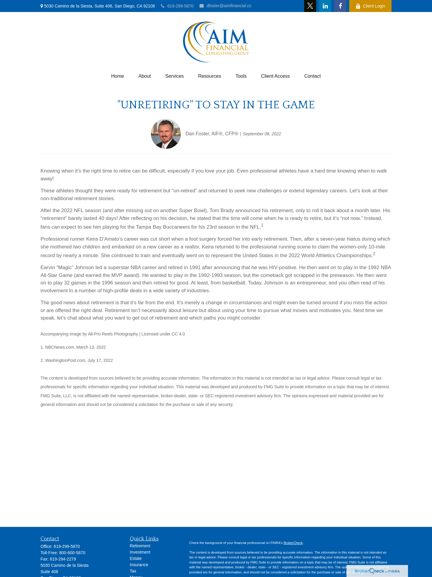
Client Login (370, 6)
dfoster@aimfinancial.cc (225, 5)
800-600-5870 (72, 552)
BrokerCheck (293, 543)
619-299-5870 (177, 6)
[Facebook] (340, 6)
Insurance (139, 564)
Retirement (140, 545)
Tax (133, 571)
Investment (140, 552)
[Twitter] (310, 6)
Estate (136, 558)
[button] (117, 76)
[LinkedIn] (325, 6)
